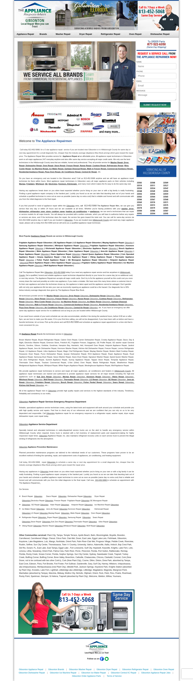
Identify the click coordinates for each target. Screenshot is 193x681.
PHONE (140, 71)
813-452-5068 (152, 11)
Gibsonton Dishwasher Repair (32, 673)
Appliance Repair (25, 34)
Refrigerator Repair (110, 34)
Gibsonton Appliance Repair (31, 669)
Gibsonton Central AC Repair (123, 673)
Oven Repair (135, 34)
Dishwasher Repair (160, 34)
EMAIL (139, 81)
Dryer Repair (85, 34)
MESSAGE (141, 91)
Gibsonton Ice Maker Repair (93, 673)
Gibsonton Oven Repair (163, 669)
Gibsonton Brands (56, 669)
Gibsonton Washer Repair (80, 669)
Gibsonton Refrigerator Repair (135, 669)
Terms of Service (114, 676)
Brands (43, 34)
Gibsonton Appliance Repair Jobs (155, 673)
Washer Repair (63, 34)
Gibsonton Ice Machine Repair (63, 673)
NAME (139, 62)
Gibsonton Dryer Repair (106, 669)
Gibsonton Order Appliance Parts (86, 676)
